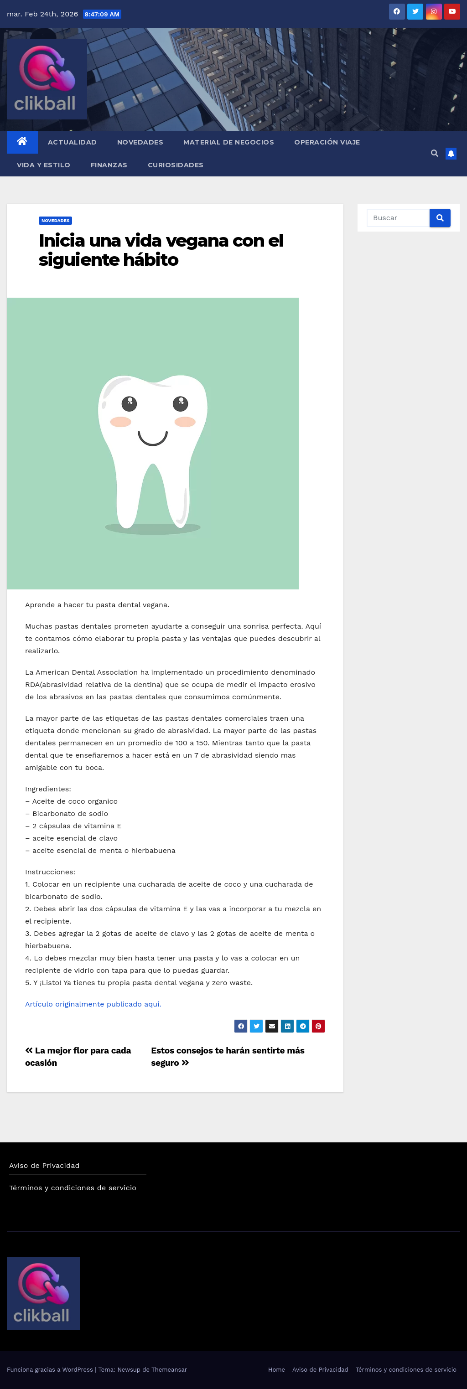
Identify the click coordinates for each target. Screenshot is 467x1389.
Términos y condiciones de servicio (72, 1187)
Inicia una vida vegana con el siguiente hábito (161, 250)
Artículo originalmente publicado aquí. (94, 1004)
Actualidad (72, 142)
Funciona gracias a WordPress (51, 1369)
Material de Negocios (228, 142)
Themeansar (169, 1369)
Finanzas (109, 165)
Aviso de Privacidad (44, 1165)
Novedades (140, 142)
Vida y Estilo (44, 165)
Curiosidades (176, 165)
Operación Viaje (327, 142)
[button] (434, 153)
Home (276, 1369)
